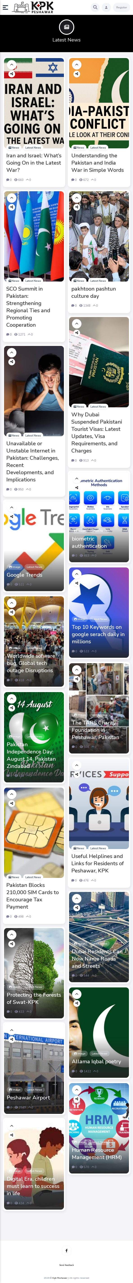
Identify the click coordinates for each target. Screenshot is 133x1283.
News (14, 147)
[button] (7, 7)
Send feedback (66, 1265)
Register (121, 7)
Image (80, 531)
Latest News (33, 147)
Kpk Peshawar (59, 1278)
